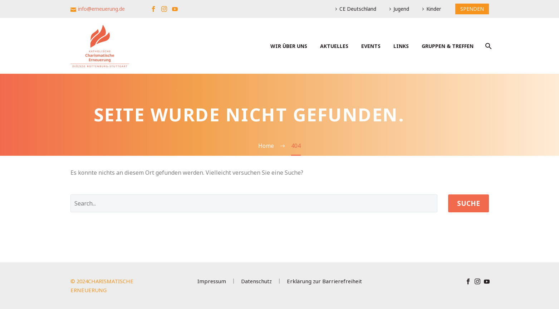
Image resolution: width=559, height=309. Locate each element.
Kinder (433, 8)
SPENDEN (472, 8)
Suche (468, 203)
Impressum (211, 281)
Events (371, 46)
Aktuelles (334, 46)
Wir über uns (288, 46)
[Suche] (488, 46)
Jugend (401, 8)
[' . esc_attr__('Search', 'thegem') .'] (253, 203)
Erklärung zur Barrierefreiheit (324, 281)
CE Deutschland (357, 8)
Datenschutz (256, 281)
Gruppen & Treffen (448, 46)
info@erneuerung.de (101, 8)
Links (401, 46)
